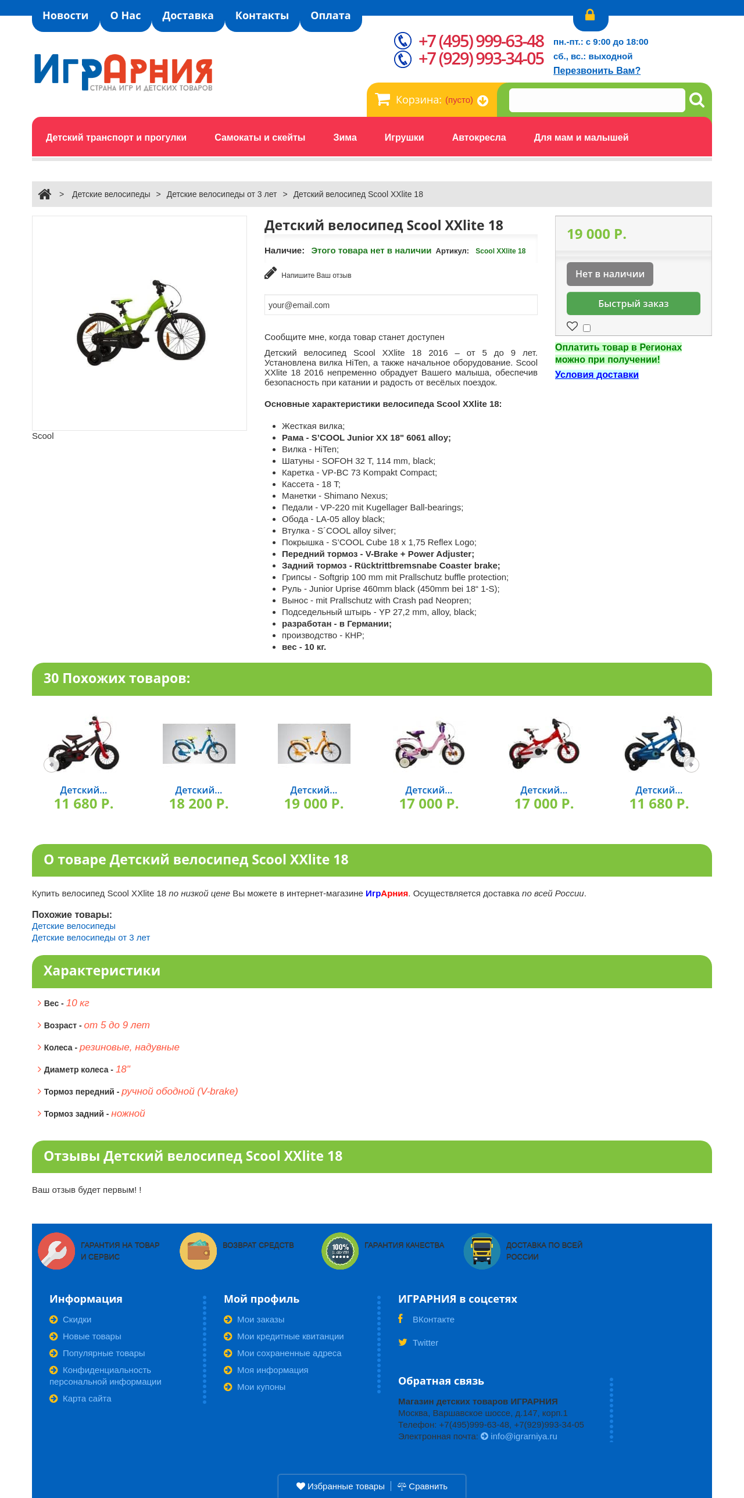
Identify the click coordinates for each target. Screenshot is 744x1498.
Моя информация (266, 1368)
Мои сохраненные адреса (283, 1351)
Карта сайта (80, 1397)
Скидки (70, 1317)
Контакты (262, 15)
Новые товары (85, 1334)
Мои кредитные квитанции (284, 1334)
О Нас (125, 15)
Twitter (418, 1344)
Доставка (187, 15)
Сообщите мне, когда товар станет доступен (354, 335)
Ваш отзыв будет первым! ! (87, 1188)
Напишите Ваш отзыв (308, 273)
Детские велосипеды (111, 194)
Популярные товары (97, 1351)
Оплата (330, 15)
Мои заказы (254, 1317)
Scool (43, 436)
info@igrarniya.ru (519, 1434)
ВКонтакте (426, 1321)
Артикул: (453, 250)
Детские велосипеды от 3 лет (222, 194)
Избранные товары (340, 1486)
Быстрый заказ (633, 303)
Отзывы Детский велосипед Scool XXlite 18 (193, 1154)
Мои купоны (254, 1385)
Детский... (84, 788)
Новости (65, 15)
